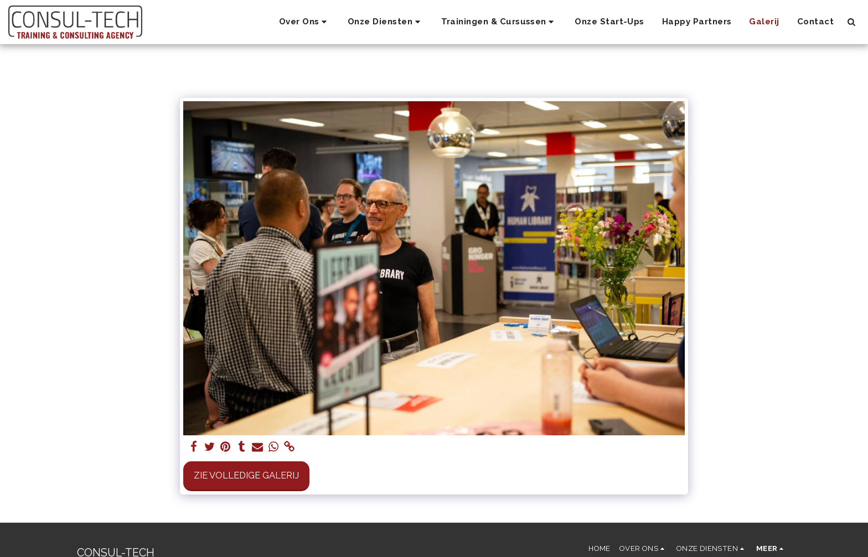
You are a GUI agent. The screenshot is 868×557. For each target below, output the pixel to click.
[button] (304, 22)
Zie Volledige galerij (246, 475)
